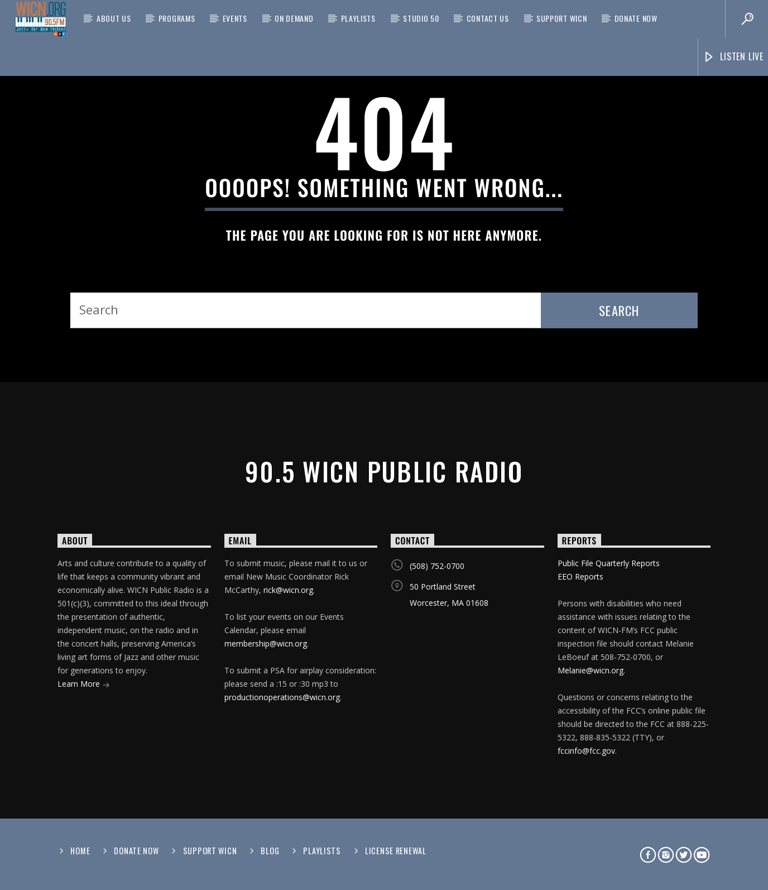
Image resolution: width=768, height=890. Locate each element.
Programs (177, 18)
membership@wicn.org (265, 643)
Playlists (358, 18)
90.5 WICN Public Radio (384, 471)
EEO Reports (580, 576)
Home (80, 850)
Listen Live (733, 57)
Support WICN (561, 18)
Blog (270, 850)
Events (235, 18)
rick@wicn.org (288, 590)
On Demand (294, 18)
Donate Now (636, 18)
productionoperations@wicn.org (282, 697)
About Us (114, 18)
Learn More (83, 684)
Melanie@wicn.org (590, 670)
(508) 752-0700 (437, 566)
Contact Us (488, 18)
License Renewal (395, 850)
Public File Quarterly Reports (609, 563)
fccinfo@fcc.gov (586, 750)
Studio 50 (421, 18)
